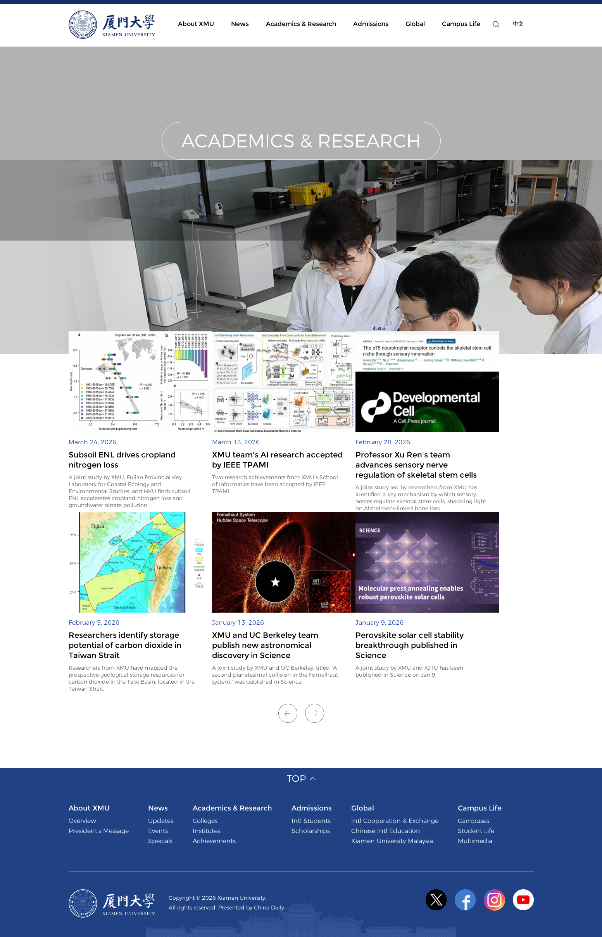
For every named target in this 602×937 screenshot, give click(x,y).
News (240, 24)
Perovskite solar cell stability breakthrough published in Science (409, 645)
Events (158, 831)
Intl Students (311, 820)
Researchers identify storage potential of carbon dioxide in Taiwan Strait (125, 645)
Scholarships (311, 831)
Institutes (206, 831)
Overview (82, 820)
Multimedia (475, 841)
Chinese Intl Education (385, 831)
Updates (160, 820)
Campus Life (461, 24)
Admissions (370, 24)
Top (296, 778)
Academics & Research (301, 24)
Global (415, 24)
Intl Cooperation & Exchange (394, 820)
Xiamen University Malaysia (392, 841)
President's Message (99, 831)
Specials (160, 841)
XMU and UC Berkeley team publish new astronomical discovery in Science (265, 645)
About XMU (196, 24)
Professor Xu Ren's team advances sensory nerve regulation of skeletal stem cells (416, 465)
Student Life (476, 831)
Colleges (205, 820)
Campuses (473, 820)
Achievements (214, 841)
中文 (518, 23)
